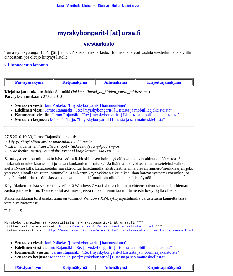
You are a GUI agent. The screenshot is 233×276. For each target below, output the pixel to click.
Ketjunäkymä (74, 82)
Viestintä (73, 6)
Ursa (60, 6)
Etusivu (103, 6)
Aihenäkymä (115, 82)
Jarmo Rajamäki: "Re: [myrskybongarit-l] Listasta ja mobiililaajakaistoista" (108, 110)
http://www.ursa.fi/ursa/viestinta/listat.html (106, 227)
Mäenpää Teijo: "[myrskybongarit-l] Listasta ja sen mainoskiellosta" (107, 119)
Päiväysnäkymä (29, 82)
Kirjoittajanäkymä (164, 82)
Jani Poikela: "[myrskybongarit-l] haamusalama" (86, 105)
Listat (86, 6)
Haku (116, 6)
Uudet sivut (130, 6)
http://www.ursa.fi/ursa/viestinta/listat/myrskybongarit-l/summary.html (120, 230)
